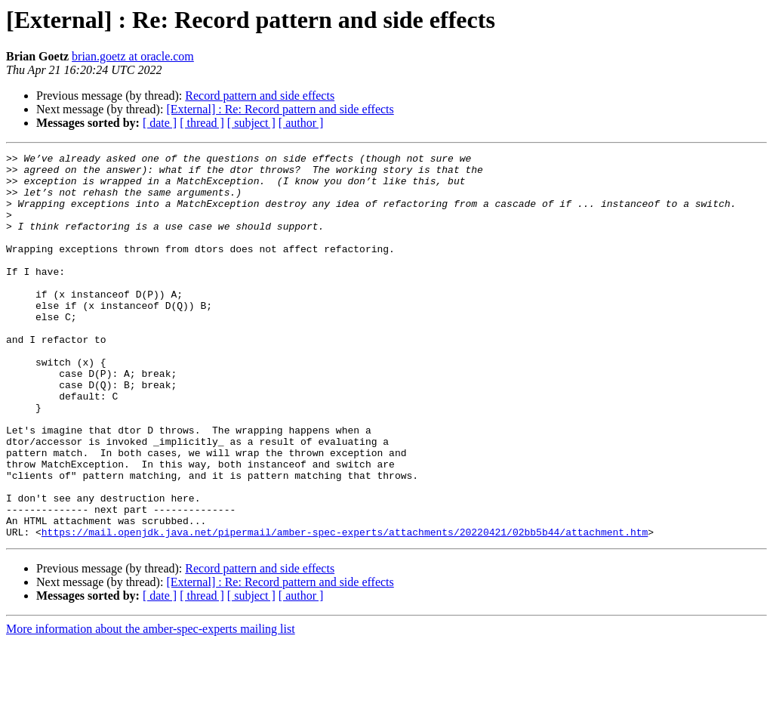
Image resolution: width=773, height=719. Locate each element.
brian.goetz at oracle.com (133, 56)
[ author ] (301, 122)
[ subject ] (251, 122)
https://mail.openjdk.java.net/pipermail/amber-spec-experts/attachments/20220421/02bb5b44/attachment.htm (345, 609)
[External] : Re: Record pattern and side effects (279, 109)
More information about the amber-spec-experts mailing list (150, 705)
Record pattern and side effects (259, 95)
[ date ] (160, 122)
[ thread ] (202, 122)
